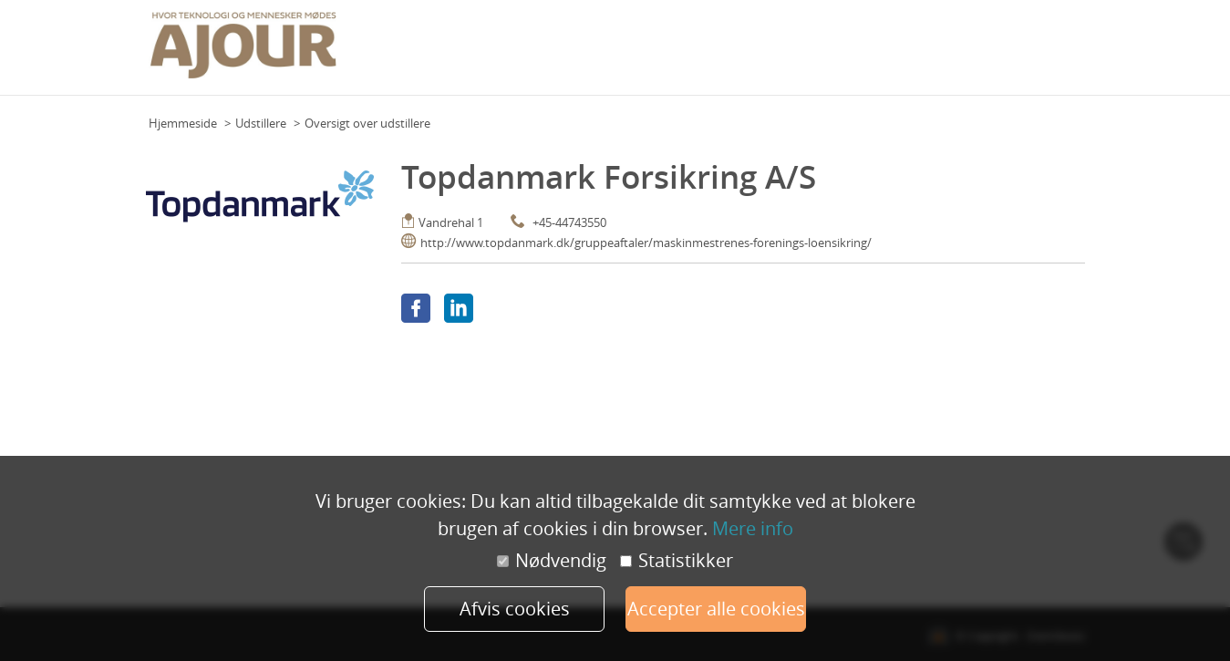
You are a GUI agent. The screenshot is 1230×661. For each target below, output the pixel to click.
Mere (1065, 54)
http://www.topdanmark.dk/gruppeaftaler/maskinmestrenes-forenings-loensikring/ (646, 242)
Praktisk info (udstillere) (881, 54)
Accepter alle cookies (716, 608)
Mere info (752, 528)
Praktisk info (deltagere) (736, 54)
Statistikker (676, 561)
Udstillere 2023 (1000, 54)
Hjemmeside (183, 123)
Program (634, 54)
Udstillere (260, 123)
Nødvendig (551, 561)
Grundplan (569, 54)
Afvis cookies (515, 608)
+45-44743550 (569, 222)
